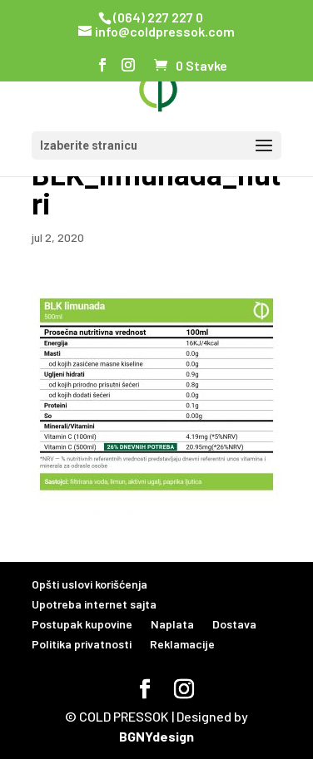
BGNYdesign (156, 736)
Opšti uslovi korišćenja (89, 584)
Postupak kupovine (82, 624)
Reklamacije (182, 644)
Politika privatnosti (82, 644)
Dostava (234, 624)
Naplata (172, 624)
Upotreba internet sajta (94, 604)
